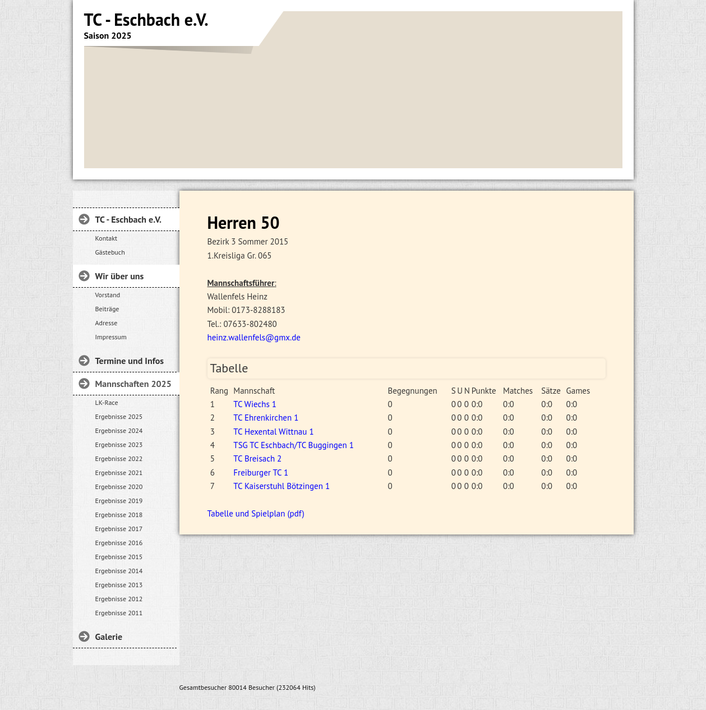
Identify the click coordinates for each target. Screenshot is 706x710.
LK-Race (106, 402)
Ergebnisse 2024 (119, 430)
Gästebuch (110, 252)
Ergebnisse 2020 (119, 486)
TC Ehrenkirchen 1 (265, 417)
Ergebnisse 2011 (119, 612)
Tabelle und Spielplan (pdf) (255, 513)
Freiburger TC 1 (260, 472)
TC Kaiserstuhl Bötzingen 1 (281, 486)
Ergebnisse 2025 (119, 416)
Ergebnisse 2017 (119, 528)
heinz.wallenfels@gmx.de (254, 337)
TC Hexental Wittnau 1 (273, 431)
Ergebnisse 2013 (119, 584)
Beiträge (107, 309)
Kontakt (106, 238)
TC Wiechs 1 (254, 404)
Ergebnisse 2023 (119, 444)
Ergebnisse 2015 (119, 556)
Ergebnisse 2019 (119, 500)
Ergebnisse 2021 (119, 472)
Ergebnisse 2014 (119, 570)
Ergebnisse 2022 (119, 458)
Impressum (111, 337)
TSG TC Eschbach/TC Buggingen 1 (293, 445)
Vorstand (108, 295)
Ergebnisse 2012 (119, 598)
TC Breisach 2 (257, 458)
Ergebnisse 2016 (119, 542)
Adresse (106, 323)
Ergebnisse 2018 (119, 514)
